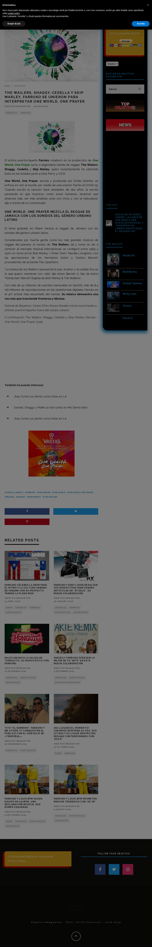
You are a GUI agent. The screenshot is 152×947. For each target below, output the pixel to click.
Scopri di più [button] (13, 941)
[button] (148, 922)
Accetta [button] (141, 941)
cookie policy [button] (14, 931)
